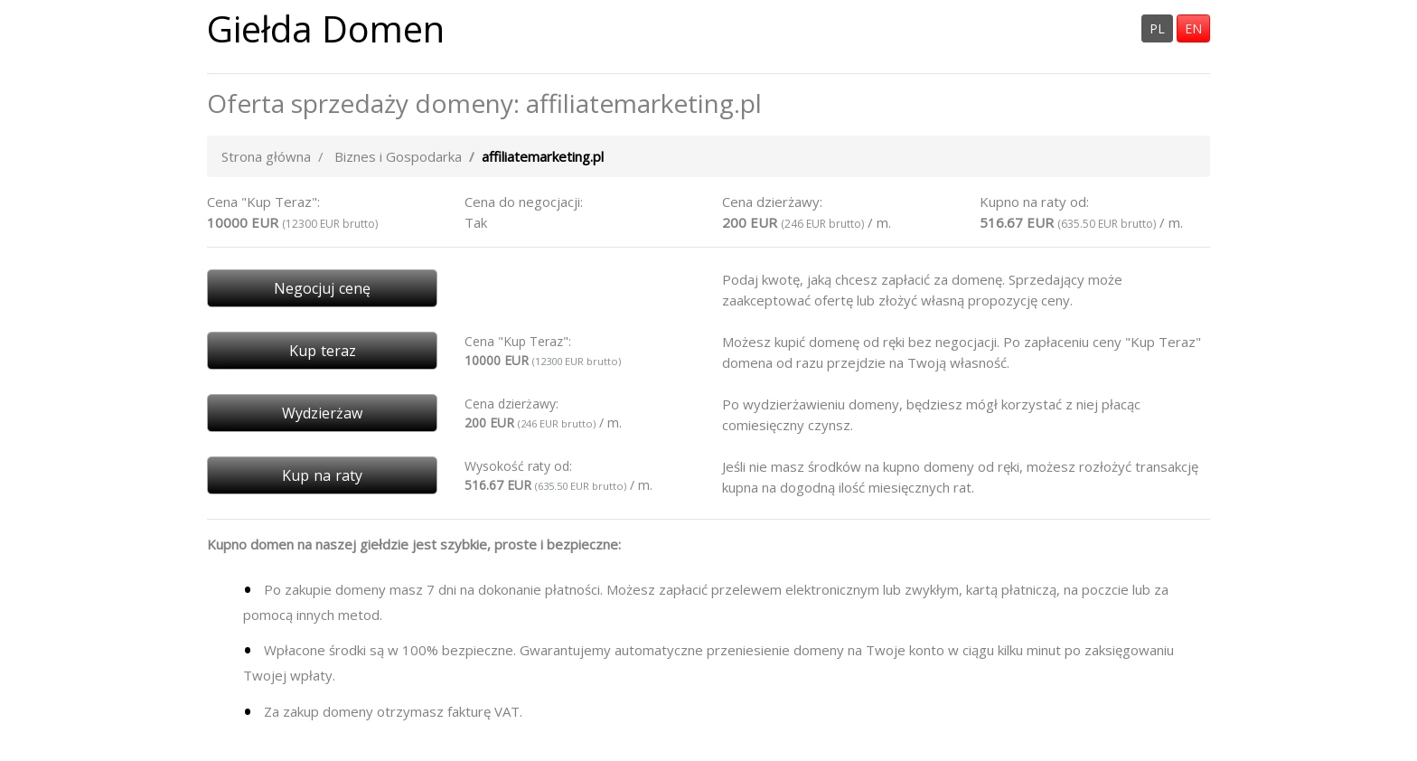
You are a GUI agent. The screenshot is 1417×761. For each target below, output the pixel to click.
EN (1193, 28)
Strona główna (266, 156)
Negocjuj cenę (322, 288)
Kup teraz (322, 351)
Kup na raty (322, 475)
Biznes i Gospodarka (398, 156)
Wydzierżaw (322, 413)
